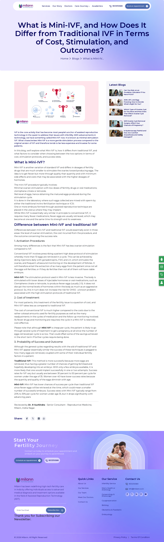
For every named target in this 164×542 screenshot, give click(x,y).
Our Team (82, 493)
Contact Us (83, 502)
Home (64, 58)
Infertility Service (109, 483)
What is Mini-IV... (92, 58)
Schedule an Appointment (28, 460)
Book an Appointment (137, 6)
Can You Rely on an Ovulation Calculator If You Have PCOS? (134, 92)
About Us (82, 483)
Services (46, 6)
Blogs (74, 58)
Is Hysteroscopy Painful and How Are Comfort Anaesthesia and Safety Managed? (135, 134)
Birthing (105, 505)
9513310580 (116, 6)
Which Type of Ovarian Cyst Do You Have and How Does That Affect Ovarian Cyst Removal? (135, 112)
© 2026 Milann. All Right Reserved (30, 537)
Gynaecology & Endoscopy (108, 495)
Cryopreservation (109, 501)
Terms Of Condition (140, 537)
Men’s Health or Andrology (108, 489)
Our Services (83, 488)
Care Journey (82, 6)
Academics (97, 6)
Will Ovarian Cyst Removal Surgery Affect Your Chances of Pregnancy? (134, 123)
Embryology (107, 514)
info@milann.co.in (134, 489)
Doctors (68, 6)
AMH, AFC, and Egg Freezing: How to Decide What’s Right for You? (134, 102)
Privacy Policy (120, 537)
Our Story (57, 6)
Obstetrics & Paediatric (112, 510)
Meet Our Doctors (85, 497)
